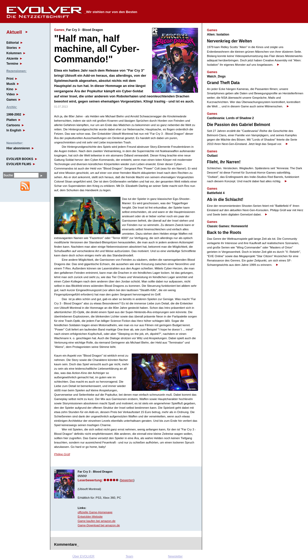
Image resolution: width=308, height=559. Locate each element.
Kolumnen (13, 53)
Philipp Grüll (62, 454)
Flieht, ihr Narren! (224, 162)
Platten (11, 120)
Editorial (12, 42)
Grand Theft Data (223, 83)
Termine (12, 63)
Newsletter (175, 556)
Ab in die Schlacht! (225, 199)
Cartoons (13, 125)
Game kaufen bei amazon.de (96, 520)
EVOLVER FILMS (18, 164)
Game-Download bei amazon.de (99, 525)
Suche (8, 175)
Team (129, 556)
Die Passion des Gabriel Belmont (238, 124)
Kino (9, 89)
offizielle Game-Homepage (95, 512)
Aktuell (14, 32)
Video (10, 94)
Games (11, 99)
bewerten (127, 480)
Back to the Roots (224, 232)
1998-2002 (13, 114)
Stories (11, 48)
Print (10, 79)
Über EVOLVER (83, 556)
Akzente (12, 58)
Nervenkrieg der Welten (229, 41)
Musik (10, 84)
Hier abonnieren (18, 148)
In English (13, 130)
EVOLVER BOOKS (19, 159)
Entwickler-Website (90, 516)
